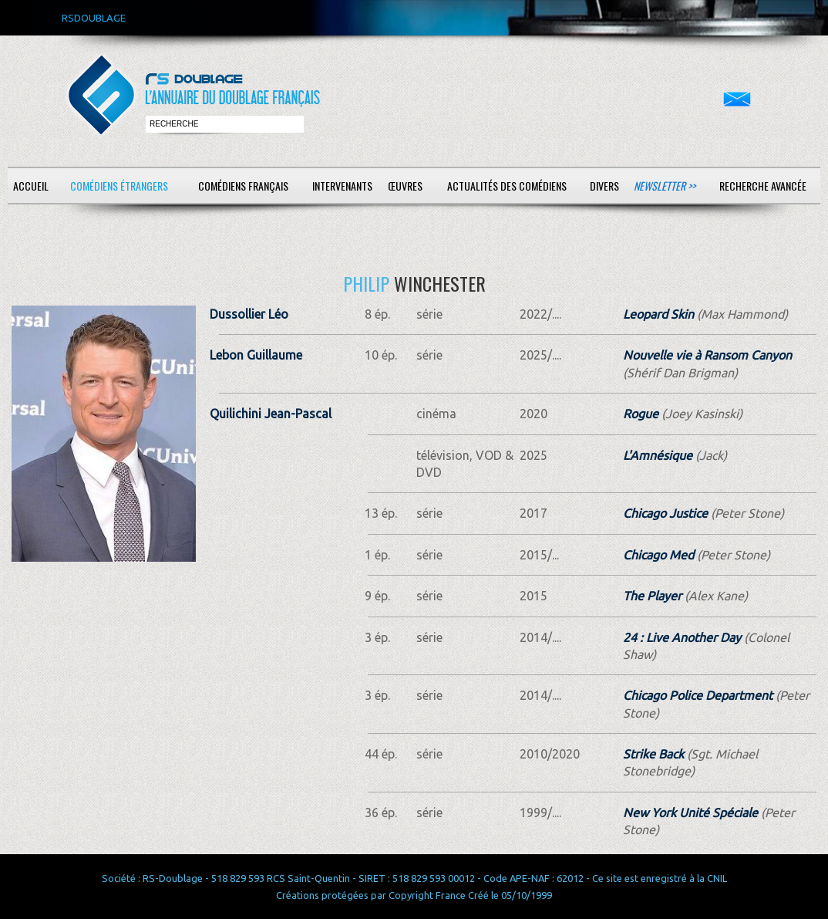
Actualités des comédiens (507, 185)
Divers (604, 185)
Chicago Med (658, 555)
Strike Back (653, 754)
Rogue (640, 414)
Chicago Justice (665, 513)
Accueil (31, 185)
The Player (652, 596)
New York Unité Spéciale (690, 812)
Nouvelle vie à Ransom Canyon (707, 355)
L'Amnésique (657, 455)
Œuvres (405, 185)
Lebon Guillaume (256, 355)
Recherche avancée (762, 185)
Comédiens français (243, 185)
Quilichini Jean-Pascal (271, 414)
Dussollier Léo (249, 314)
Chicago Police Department (697, 695)
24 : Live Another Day (682, 637)
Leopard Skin (658, 314)
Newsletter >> (664, 185)
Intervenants (342, 185)
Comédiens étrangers (119, 185)
